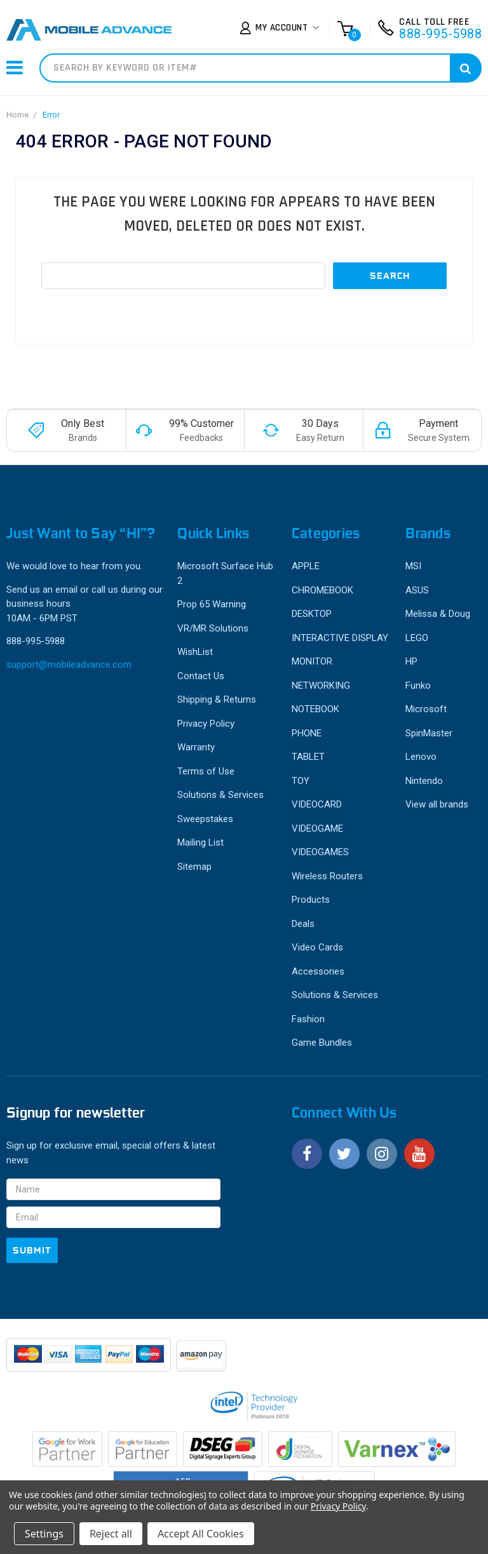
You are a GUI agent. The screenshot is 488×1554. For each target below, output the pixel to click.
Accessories (318, 971)
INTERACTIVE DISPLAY (340, 638)
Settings (44, 1534)
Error (51, 114)
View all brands (436, 804)
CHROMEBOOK (322, 590)
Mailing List (200, 842)
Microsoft (426, 709)
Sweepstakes (205, 819)
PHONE (307, 733)
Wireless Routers (327, 876)
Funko (418, 685)
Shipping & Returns (216, 699)
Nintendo (424, 781)
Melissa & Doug (437, 613)
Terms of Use (205, 771)
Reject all (111, 1534)
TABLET (308, 756)
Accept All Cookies (201, 1534)
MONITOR (312, 661)
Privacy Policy (205, 723)
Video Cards (317, 947)
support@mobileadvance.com (69, 664)
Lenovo (421, 756)
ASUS (417, 590)
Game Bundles (322, 1042)
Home (17, 114)
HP (411, 661)
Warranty (196, 747)
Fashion (308, 1019)
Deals (303, 923)
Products (311, 899)
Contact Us (200, 676)
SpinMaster (428, 733)
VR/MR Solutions (212, 628)
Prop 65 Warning (211, 604)
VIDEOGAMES (320, 852)
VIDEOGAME (317, 828)
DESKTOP (312, 613)
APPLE (306, 566)
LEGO (416, 638)
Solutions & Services (220, 795)
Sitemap (194, 866)
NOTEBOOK (315, 709)
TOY (300, 781)
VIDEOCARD (317, 804)
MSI (413, 566)
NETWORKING (321, 685)
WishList (195, 652)
